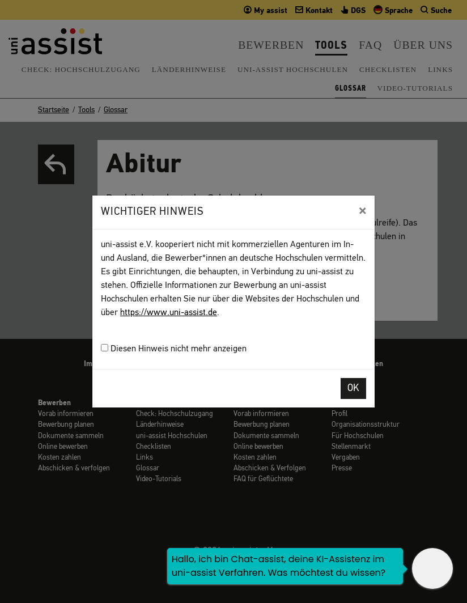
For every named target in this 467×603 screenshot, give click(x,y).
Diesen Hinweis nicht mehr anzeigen (174, 349)
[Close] (362, 211)
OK (353, 388)
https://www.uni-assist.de (168, 312)
